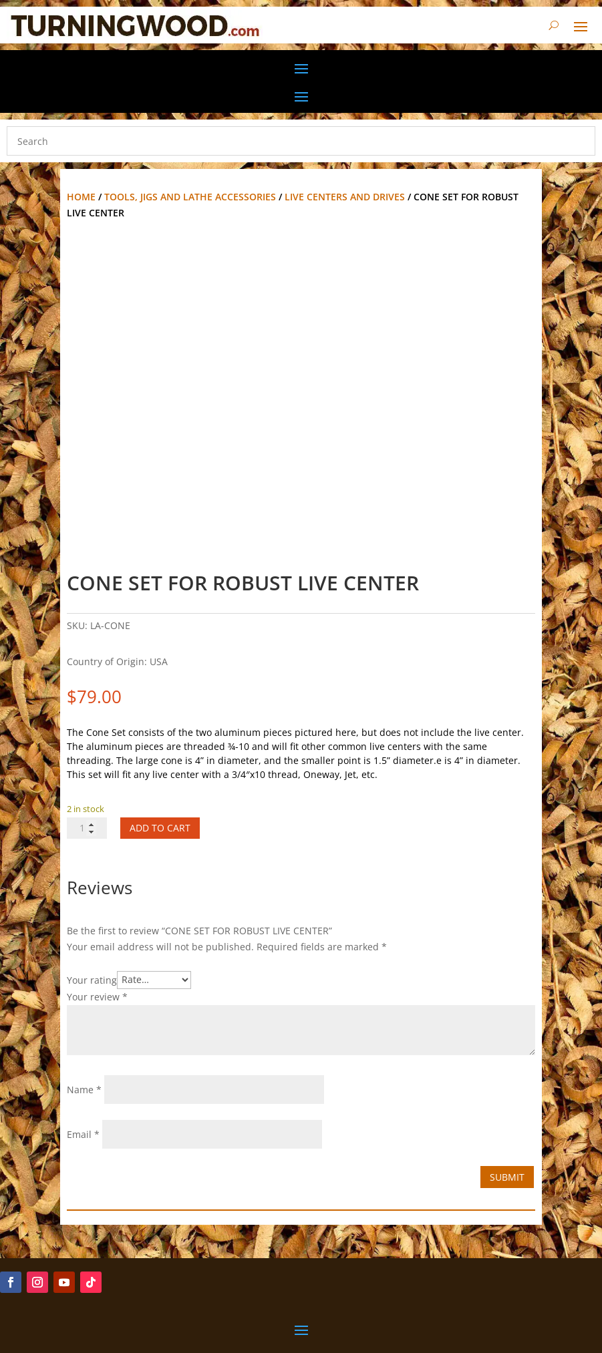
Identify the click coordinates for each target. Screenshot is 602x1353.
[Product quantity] (87, 828)
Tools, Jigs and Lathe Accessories (190, 196)
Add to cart (160, 827)
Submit (507, 1177)
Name (84, 1089)
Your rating (92, 979)
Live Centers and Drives (345, 196)
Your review (97, 996)
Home (81, 196)
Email (83, 1134)
